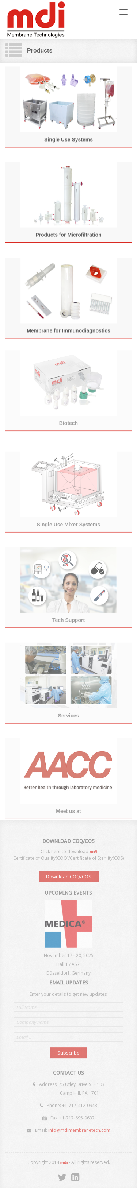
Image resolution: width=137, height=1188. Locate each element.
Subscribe (68, 1051)
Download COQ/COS (68, 878)
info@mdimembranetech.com (79, 1129)
